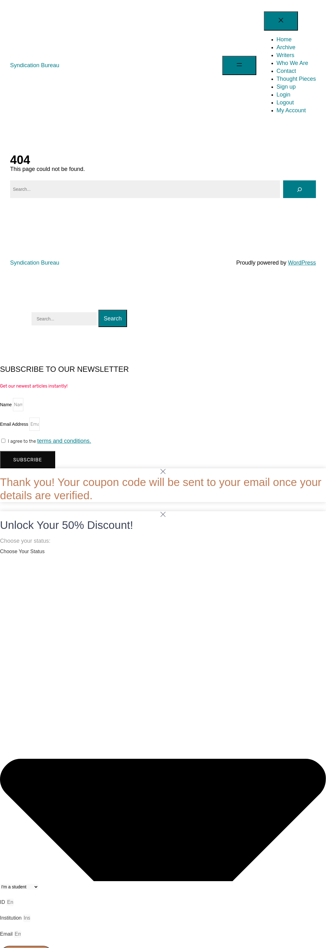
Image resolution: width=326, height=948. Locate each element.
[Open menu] (239, 65)
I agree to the (49, 441)
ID (3, 902)
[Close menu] (281, 21)
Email (7, 934)
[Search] (299, 189)
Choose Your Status (22, 551)
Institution (11, 918)
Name (6, 404)
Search (113, 318)
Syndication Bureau (34, 65)
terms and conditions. (64, 441)
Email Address (14, 424)
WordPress (302, 263)
